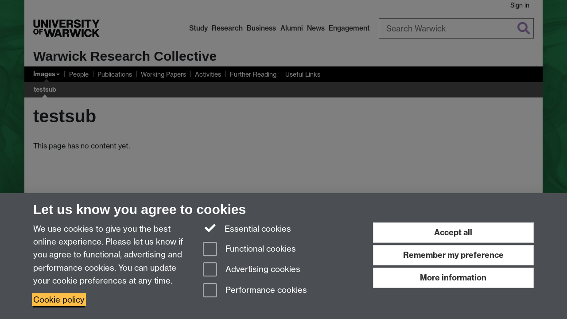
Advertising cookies (251, 270)
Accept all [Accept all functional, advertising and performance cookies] (453, 232)
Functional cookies (249, 249)
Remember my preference (453, 255)
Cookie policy (59, 300)
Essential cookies (247, 228)
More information (453, 277)
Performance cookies (255, 291)
